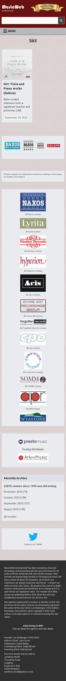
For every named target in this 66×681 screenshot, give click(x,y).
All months (10, 516)
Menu (12, 31)
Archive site (41, 597)
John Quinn (24, 640)
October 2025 (12, 497)
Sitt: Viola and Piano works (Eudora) (14, 88)
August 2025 (11, 509)
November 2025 (13, 491)
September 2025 (13, 503)
